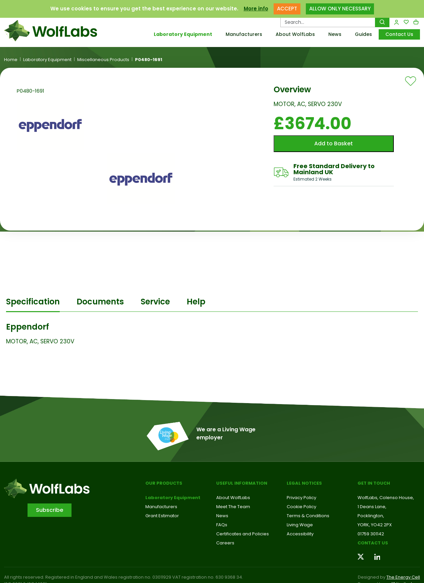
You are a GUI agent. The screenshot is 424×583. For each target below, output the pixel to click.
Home (10, 59)
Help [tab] (196, 301)
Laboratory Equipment (183, 34)
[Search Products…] (327, 22)
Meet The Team (233, 506)
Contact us (373, 543)
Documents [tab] (100, 301)
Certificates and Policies (242, 534)
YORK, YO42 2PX (375, 525)
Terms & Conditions (308, 516)
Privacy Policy (301, 497)
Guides (363, 34)
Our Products (163, 483)
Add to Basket (333, 143)
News (334, 34)
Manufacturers (244, 34)
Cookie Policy (301, 506)
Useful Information (241, 483)
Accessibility (300, 534)
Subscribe (49, 510)
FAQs (221, 525)
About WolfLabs (295, 34)
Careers (225, 543)
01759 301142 (371, 534)
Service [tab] (155, 301)
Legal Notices (304, 483)
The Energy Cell (403, 577)
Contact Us (399, 34)
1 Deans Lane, (372, 506)
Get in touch (374, 483)
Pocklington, (371, 516)
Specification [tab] (33, 301)
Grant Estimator (162, 516)
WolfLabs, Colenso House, (386, 497)
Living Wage (300, 525)
